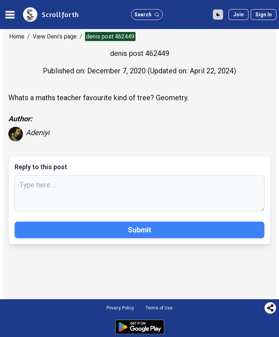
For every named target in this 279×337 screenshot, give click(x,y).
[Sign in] (263, 14)
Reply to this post (41, 167)
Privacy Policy (120, 307)
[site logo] (50, 14)
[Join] (238, 14)
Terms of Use (159, 307)
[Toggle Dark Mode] (218, 14)
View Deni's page (55, 36)
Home (16, 36)
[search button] (147, 14)
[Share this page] (270, 308)
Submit (139, 230)
